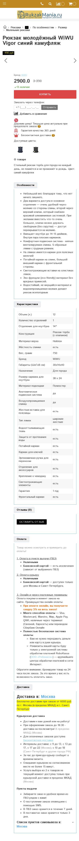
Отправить (49, 107)
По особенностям (43, 27)
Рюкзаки (16, 27)
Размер (62, 27)
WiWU (24, 75)
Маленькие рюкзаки (18, 30)
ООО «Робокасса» (42, 657)
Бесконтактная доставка (38, 740)
